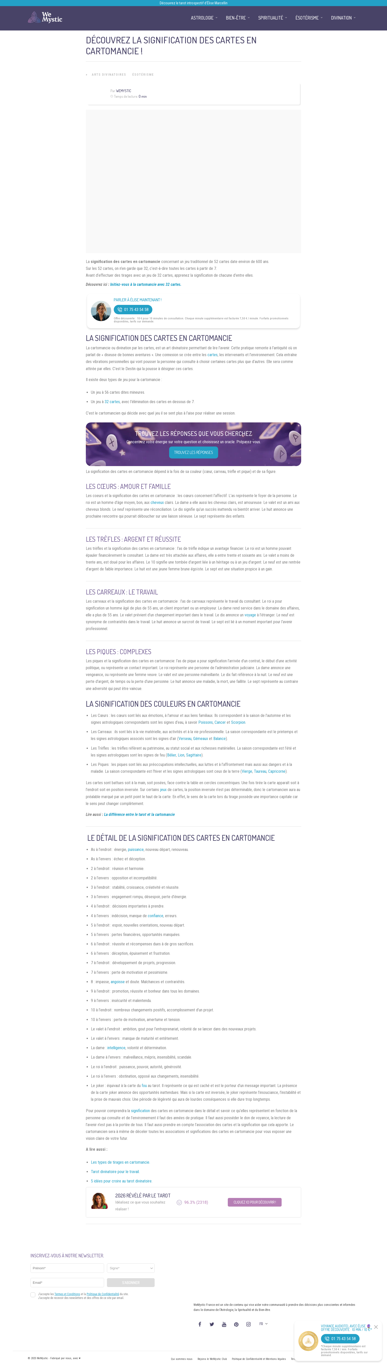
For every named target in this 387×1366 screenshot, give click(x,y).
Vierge (247, 771)
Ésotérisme (143, 74)
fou (144, 1085)
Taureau (260, 771)
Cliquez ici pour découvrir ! (255, 1202)
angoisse (118, 981)
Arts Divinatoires (109, 74)
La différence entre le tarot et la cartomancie (139, 814)
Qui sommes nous (181, 1359)
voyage (250, 615)
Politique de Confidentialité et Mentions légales (259, 1359)
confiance (155, 915)
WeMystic (123, 91)
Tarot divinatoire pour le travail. (115, 1171)
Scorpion (238, 722)
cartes (212, 354)
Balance (219, 738)
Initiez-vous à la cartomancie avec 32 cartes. (146, 284)
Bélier (171, 755)
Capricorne (276, 771)
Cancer (220, 722)
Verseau (185, 738)
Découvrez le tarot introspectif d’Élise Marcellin (194, 3)
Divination (341, 18)
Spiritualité (270, 18)
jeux (163, 789)
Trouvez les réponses (193, 452)
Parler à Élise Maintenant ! (138, 300)
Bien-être (236, 18)
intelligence (116, 1047)
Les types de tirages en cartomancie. (120, 1162)
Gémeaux (200, 738)
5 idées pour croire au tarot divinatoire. (121, 1181)
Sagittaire (193, 755)
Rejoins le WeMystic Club (212, 1359)
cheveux (157, 502)
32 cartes (112, 401)
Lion (181, 755)
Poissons (205, 722)
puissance (136, 849)
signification (140, 1110)
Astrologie (202, 18)
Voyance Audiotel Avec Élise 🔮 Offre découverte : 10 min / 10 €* (346, 1327)
